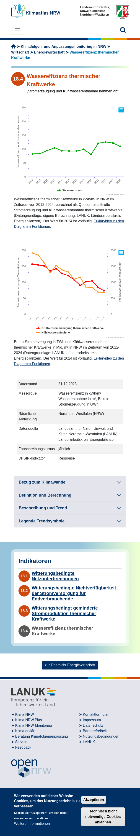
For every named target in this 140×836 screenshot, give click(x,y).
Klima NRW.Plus (28, 720)
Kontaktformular (96, 714)
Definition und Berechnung (45, 495)
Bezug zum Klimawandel (43, 482)
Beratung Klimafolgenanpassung (41, 736)
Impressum (92, 720)
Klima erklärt (25, 731)
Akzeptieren (93, 800)
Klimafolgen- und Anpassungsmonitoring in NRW (63, 46)
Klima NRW (24, 714)
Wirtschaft (20, 52)
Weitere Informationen (32, 823)
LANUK (89, 742)
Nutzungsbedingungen (101, 736)
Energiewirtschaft (49, 52)
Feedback (23, 747)
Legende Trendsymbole (42, 521)
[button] (123, 30)
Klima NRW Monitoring (33, 725)
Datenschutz (93, 725)
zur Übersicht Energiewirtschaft (70, 665)
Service (21, 742)
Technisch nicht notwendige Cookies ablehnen (103, 816)
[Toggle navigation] (17, 30)
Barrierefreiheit (95, 731)
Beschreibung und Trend (43, 508)
